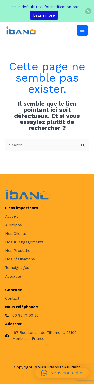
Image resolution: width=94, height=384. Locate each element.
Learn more (44, 15)
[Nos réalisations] (20, 259)
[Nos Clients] (15, 234)
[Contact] (12, 298)
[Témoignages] (17, 268)
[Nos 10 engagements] (24, 242)
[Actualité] (13, 276)
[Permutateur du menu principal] (82, 30)
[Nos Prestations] (20, 251)
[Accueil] (11, 216)
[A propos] (13, 225)
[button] (62, 373)
